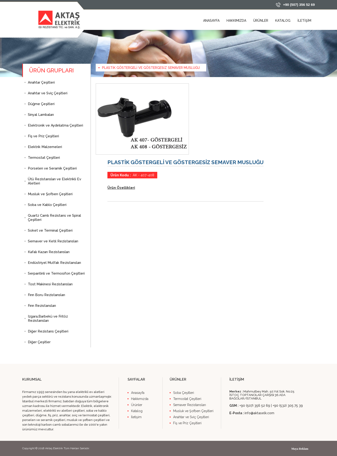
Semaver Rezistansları (189, 405)
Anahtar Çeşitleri (41, 82)
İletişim (136, 417)
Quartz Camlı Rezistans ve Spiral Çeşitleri (54, 217)
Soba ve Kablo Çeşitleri (47, 205)
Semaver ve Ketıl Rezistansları (53, 241)
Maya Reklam (299, 448)
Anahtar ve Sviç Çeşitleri (47, 93)
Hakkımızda (139, 399)
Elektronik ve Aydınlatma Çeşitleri (55, 125)
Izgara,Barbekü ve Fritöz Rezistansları (48, 318)
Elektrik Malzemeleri (45, 147)
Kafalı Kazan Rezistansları (49, 252)
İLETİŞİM (304, 20)
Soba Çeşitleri (183, 393)
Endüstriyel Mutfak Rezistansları (54, 263)
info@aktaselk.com (259, 413)
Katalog (137, 411)
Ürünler (136, 405)
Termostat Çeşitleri (44, 158)
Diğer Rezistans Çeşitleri (48, 331)
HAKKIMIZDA (236, 20)
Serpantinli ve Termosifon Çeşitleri (56, 273)
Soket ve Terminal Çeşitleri (50, 230)
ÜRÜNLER (260, 20)
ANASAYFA (211, 20)
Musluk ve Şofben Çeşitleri (50, 194)
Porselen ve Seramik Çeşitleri (52, 168)
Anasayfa (137, 393)
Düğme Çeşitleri (41, 104)
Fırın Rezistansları (42, 306)
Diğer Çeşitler (39, 342)
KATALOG (282, 20)
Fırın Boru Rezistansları (46, 295)
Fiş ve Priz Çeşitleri (43, 136)
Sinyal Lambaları (41, 115)
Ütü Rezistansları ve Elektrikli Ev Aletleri (54, 181)
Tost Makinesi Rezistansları (50, 284)
